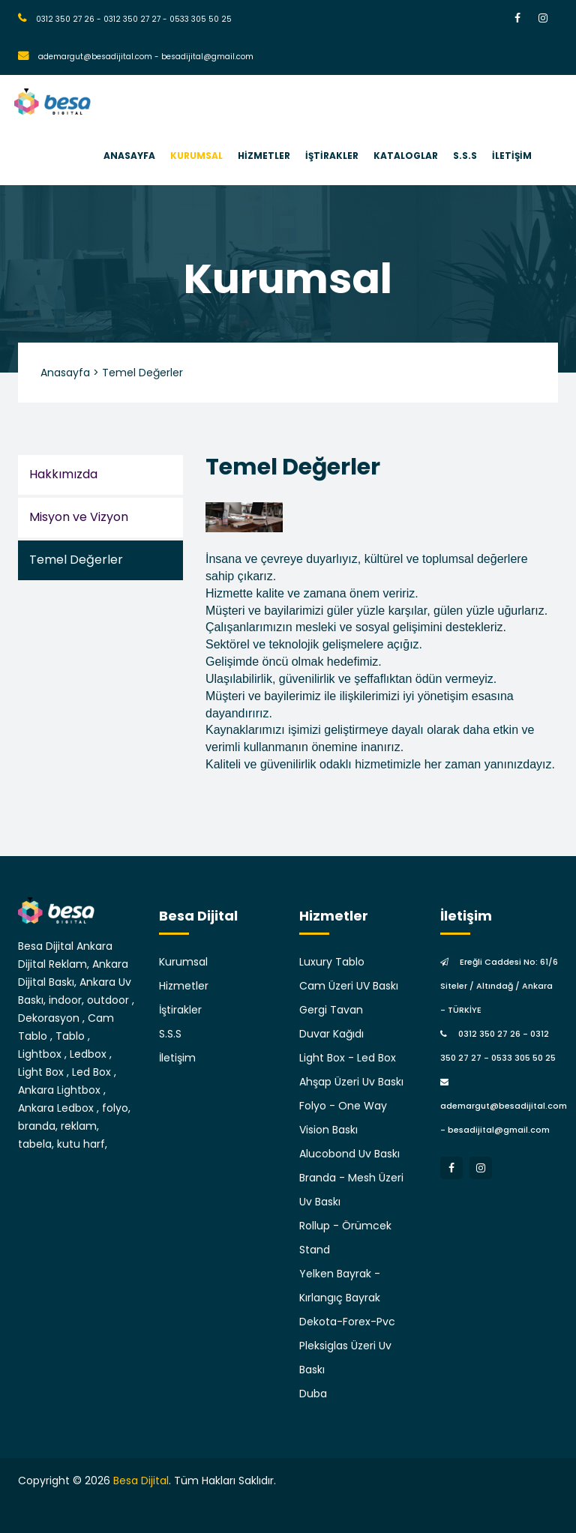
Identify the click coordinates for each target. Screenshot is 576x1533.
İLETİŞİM (512, 155)
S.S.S (465, 155)
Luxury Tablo (331, 961)
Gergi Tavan (331, 1009)
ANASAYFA (129, 155)
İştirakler (180, 1009)
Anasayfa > (69, 372)
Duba (313, 1393)
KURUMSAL (196, 155)
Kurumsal (183, 961)
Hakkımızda (63, 474)
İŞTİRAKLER (331, 155)
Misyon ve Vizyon (78, 516)
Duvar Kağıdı (331, 1033)
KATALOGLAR (406, 155)
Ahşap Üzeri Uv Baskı (351, 1081)
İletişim (177, 1057)
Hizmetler (183, 985)
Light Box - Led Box (347, 1057)
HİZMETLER (264, 155)
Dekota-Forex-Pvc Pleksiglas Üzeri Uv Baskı (347, 1345)
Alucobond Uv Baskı (349, 1153)
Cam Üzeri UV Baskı (348, 985)
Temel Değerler (76, 559)
